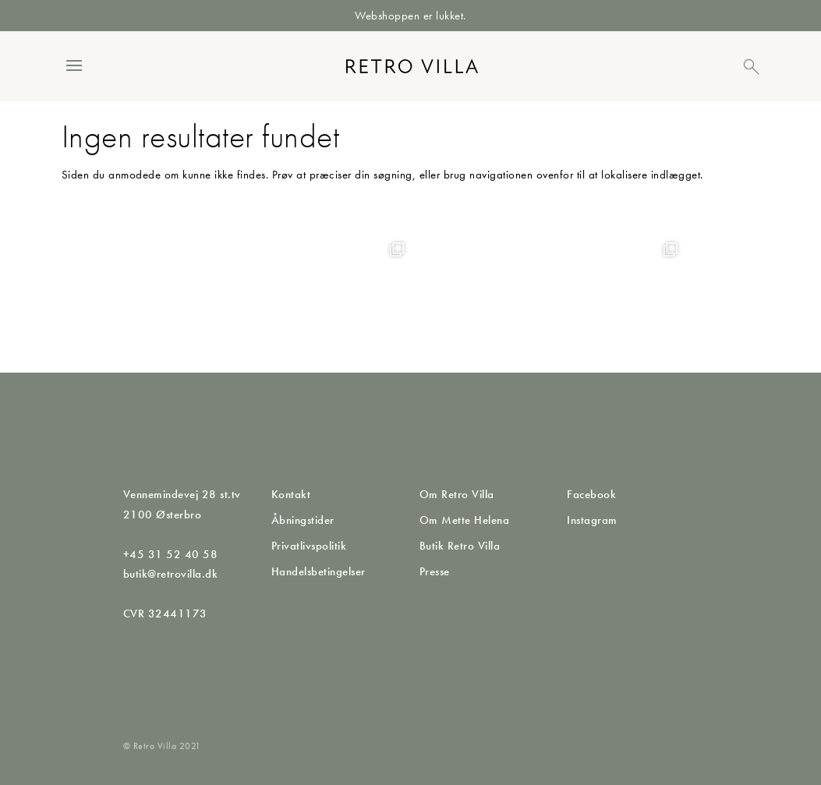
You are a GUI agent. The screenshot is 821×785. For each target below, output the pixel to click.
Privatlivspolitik (309, 545)
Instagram (592, 520)
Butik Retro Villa (460, 545)
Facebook (591, 494)
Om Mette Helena (464, 520)
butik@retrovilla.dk (170, 574)
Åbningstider (302, 520)
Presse (434, 571)
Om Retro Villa (456, 494)
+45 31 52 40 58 (170, 554)
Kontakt (291, 494)
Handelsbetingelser (318, 571)
